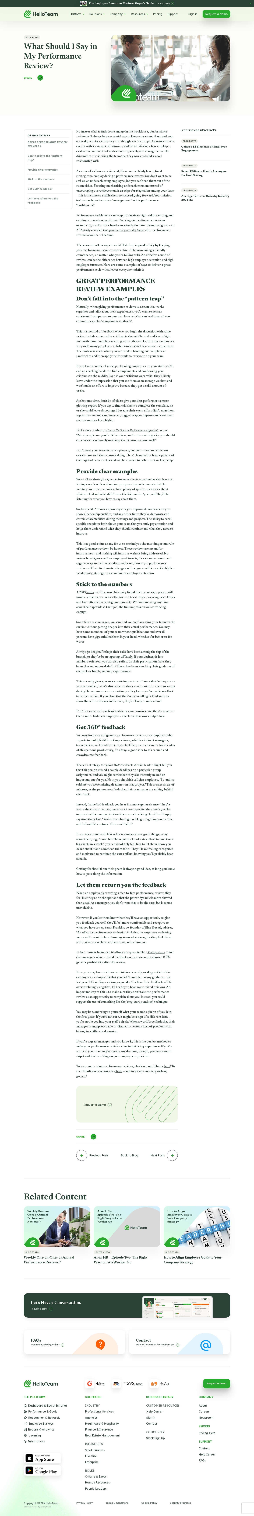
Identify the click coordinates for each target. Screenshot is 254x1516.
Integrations (34, 1441)
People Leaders (96, 1488)
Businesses (94, 1444)
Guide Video (103, 1252)
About (203, 1405)
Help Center (154, 1411)
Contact (151, 1423)
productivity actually (126, 230)
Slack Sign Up (155, 1438)
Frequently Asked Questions (47, 1345)
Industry (92, 1405)
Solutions (97, 14)
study (90, 592)
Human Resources (97, 1482)
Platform (77, 14)
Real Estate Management (102, 1435)
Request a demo (216, 14)
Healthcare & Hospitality (102, 1423)
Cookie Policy (149, 1502)
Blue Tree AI (152, 927)
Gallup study (156, 952)
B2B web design (31, 1507)
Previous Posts (92, 1155)
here (167, 1066)
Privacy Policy (84, 1502)
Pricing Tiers (207, 1433)
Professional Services (99, 1411)
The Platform (34, 1397)
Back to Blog (129, 1155)
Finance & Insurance (99, 1429)
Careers (204, 1411)
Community (155, 1432)
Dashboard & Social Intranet (45, 1405)
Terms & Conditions (117, 1502)
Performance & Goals (40, 1411)
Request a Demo (97, 1105)
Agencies (91, 1417)
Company (118, 14)
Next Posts (164, 1155)
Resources (140, 14)
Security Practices (180, 1502)
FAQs (202, 1460)
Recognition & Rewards (42, 1417)
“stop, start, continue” (140, 1002)
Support (172, 14)
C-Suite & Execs (96, 1476)
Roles (89, 1470)
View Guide (166, 3)
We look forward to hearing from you (157, 1345)
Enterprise (92, 1462)
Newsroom (206, 1417)
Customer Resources (163, 1405)
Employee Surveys (39, 1423)
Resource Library (160, 1397)
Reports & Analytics (39, 1429)
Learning (32, 1435)
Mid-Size (91, 1456)
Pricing (157, 14)
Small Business (95, 1450)
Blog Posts (32, 37)
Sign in (192, 14)
